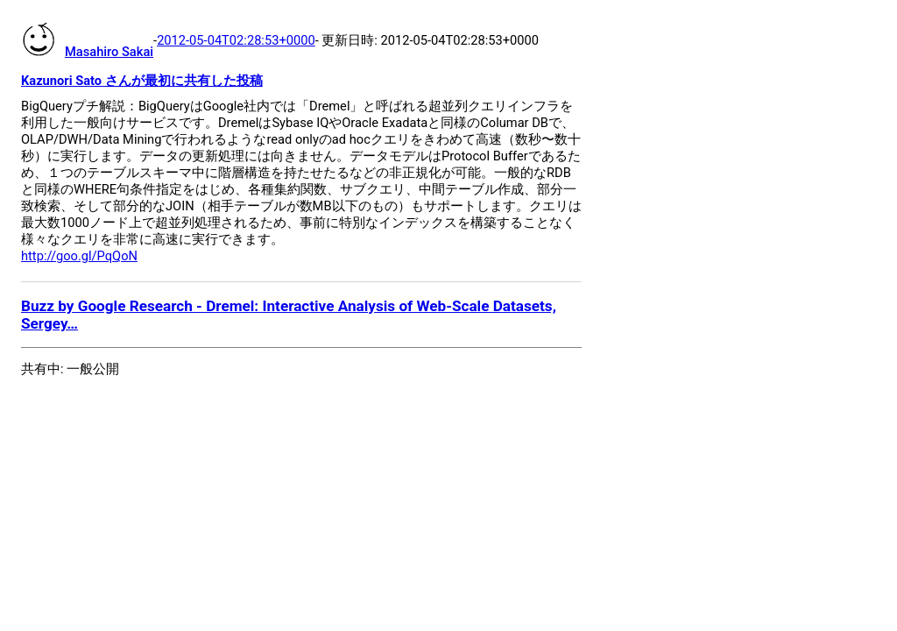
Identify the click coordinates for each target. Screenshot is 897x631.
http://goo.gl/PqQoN (79, 256)
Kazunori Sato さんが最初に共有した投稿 (142, 81)
